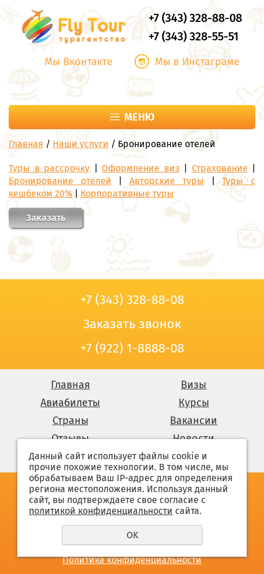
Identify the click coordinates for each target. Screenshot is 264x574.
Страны (70, 420)
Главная (26, 143)
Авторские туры (166, 180)
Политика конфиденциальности (132, 559)
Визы (193, 384)
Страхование (220, 168)
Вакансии (193, 420)
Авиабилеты (70, 402)
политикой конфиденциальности (101, 510)
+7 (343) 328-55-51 (193, 36)
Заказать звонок (132, 86)
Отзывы (70, 438)
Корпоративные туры (127, 193)
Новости (193, 438)
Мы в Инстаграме (197, 61)
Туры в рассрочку (49, 168)
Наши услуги (81, 143)
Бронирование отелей (60, 180)
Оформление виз (141, 168)
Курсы (194, 402)
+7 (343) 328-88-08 (195, 18)
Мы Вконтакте (78, 61)
